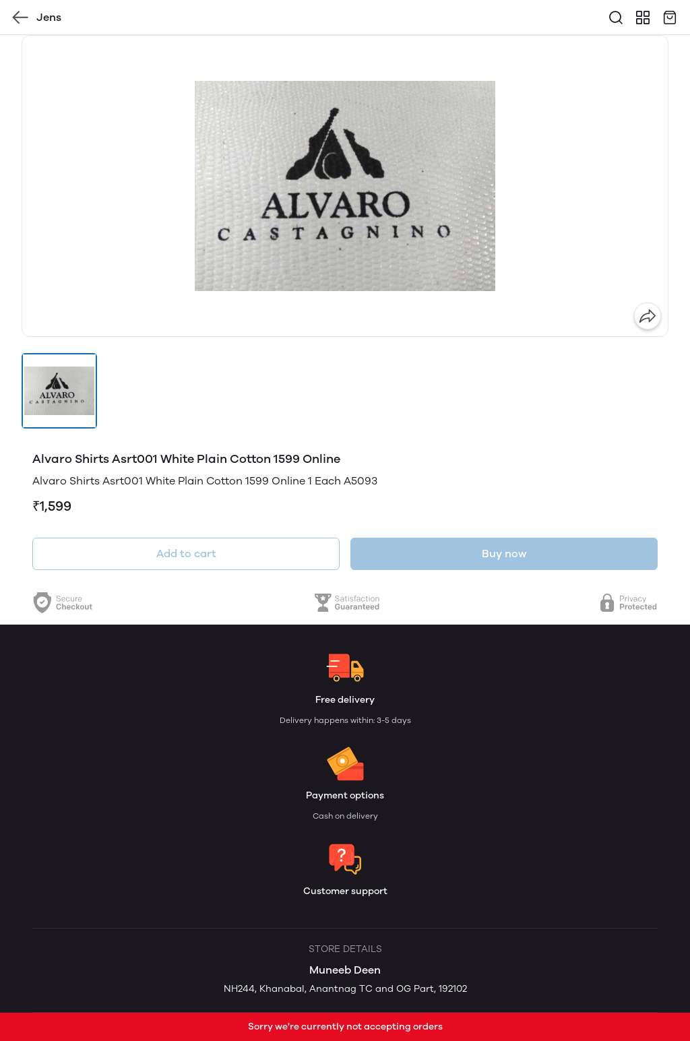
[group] (345, 186)
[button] (59, 391)
